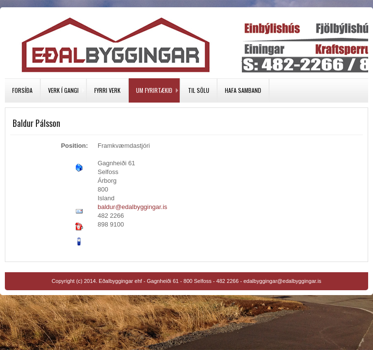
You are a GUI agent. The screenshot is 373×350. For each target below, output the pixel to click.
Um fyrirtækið (154, 90)
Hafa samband (243, 90)
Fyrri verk (107, 90)
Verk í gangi (63, 90)
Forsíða (22, 90)
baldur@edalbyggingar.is (132, 206)
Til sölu (198, 90)
